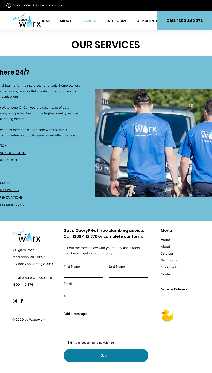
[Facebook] (21, 301)
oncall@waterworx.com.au (32, 277)
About (165, 246)
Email (68, 283)
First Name (72, 266)
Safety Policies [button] (174, 289)
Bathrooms (169, 260)
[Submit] (106, 355)
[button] (184, 20)
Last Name (117, 266)
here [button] (61, 5)
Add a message (75, 314)
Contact (167, 274)
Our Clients (169, 267)
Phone (68, 296)
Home (165, 239)
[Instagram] (15, 301)
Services (167, 253)
